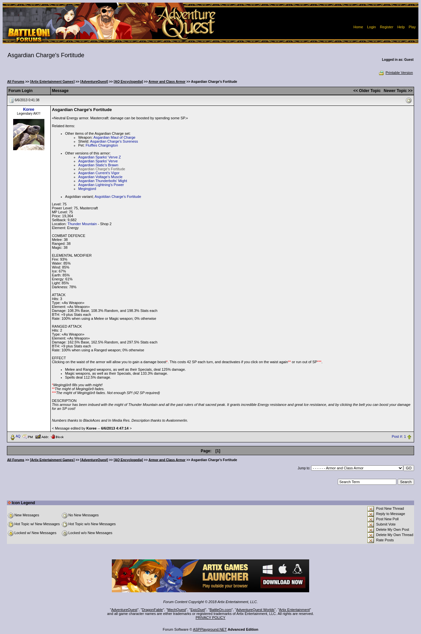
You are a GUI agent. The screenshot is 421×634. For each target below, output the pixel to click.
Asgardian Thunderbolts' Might (102, 181)
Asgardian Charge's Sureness (114, 141)
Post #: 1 (399, 436)
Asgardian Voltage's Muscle (100, 177)
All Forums (15, 81)
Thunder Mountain (82, 224)
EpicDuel (197, 610)
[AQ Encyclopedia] (128, 81)
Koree (28, 109)
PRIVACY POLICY (211, 618)
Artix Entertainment (294, 610)
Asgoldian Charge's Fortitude (118, 197)
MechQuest (176, 610)
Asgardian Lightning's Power (101, 185)
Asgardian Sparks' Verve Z (99, 157)
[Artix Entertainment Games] (52, 81)
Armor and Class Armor (166, 81)
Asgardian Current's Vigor (98, 173)
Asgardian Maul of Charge (114, 137)
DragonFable (152, 610)
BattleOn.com (221, 610)
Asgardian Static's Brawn (98, 165)
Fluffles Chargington (102, 145)
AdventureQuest (124, 610)
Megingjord (87, 189)
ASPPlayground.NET (210, 629)
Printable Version (395, 73)
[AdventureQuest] (94, 81)
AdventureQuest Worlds (255, 610)
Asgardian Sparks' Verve (98, 161)
